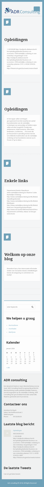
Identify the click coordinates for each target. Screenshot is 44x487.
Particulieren (13, 325)
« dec (8, 367)
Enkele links (16, 181)
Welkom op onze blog (19, 256)
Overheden (12, 329)
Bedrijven (12, 332)
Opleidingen (16, 39)
